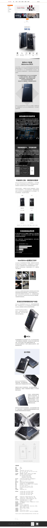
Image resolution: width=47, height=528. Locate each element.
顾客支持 (22, 1)
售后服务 (25, 1)
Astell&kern (9, 6)
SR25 (38, 11)
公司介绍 (19, 1)
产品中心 (16, 1)
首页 (13, 1)
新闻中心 (28, 1)
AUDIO (8, 10)
